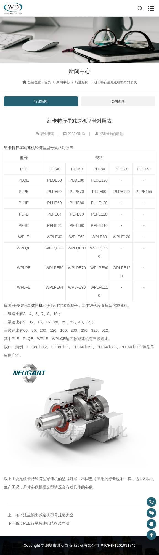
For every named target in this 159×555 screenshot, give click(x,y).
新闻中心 (63, 82)
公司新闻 (118, 101)
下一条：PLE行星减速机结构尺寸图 (38, 523)
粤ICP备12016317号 (118, 545)
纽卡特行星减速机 (19, 147)
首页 (47, 82)
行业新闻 (81, 82)
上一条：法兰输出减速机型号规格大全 (40, 515)
